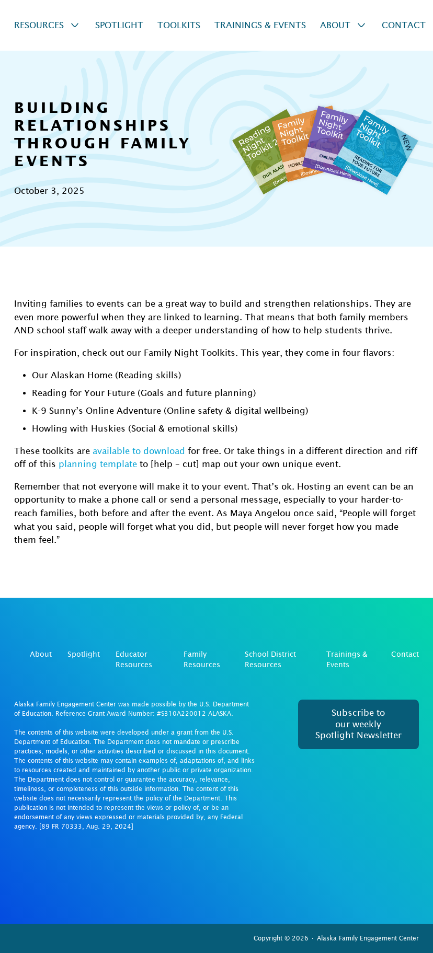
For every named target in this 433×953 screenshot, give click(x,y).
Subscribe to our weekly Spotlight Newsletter (358, 724)
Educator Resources (134, 659)
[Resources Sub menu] (75, 25)
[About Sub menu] (361, 25)
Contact (404, 25)
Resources (39, 25)
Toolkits (178, 25)
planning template (98, 464)
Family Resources (202, 659)
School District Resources (270, 659)
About (335, 25)
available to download (139, 451)
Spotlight (119, 25)
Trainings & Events (260, 25)
